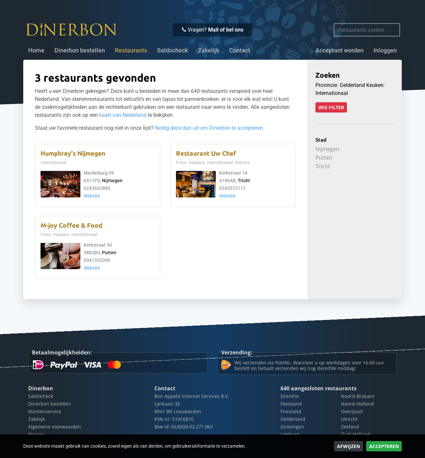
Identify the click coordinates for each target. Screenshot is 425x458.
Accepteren (384, 446)
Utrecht (349, 419)
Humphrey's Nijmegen (73, 153)
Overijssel (352, 411)
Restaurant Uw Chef (206, 153)
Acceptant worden (339, 50)
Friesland (291, 411)
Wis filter (331, 107)
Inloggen (385, 50)
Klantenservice (44, 411)
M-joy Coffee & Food (71, 225)
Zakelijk (208, 50)
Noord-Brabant (358, 396)
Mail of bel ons (225, 30)
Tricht (244, 181)
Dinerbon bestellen (79, 50)
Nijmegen (112, 181)
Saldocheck (172, 50)
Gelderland (293, 419)
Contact (239, 50)
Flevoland (291, 404)
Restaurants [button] (131, 50)
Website (92, 196)
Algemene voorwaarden (54, 426)
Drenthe (290, 396)
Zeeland (350, 426)
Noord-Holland (357, 404)
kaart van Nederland (122, 115)
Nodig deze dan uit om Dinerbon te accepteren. (209, 128)
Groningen (292, 426)
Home (36, 50)
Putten (109, 253)
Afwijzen (348, 446)
